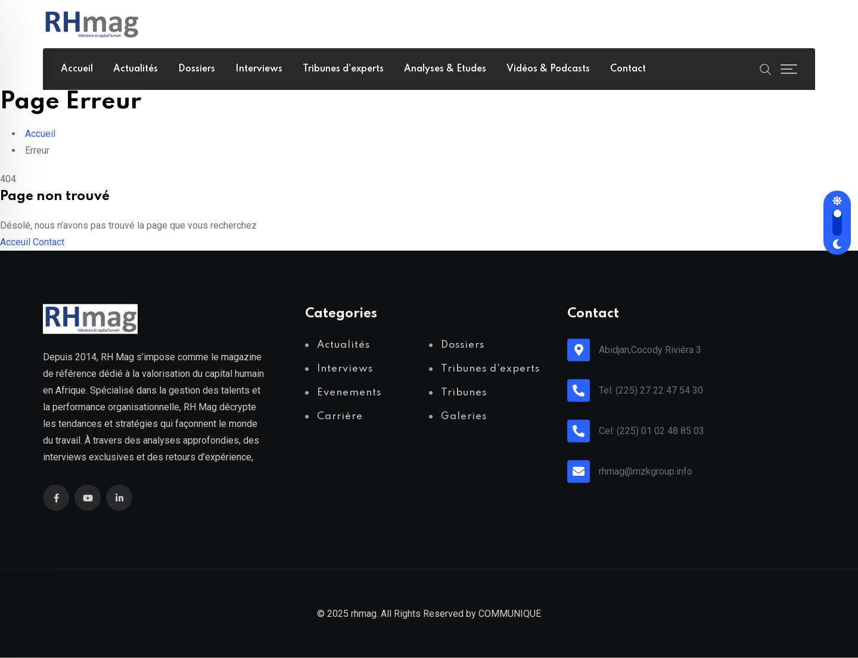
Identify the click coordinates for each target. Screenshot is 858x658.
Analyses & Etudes (445, 69)
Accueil (77, 69)
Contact (628, 69)
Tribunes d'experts (343, 69)
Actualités (135, 69)
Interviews (258, 69)
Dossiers (196, 69)
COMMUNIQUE (509, 613)
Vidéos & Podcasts (548, 69)
